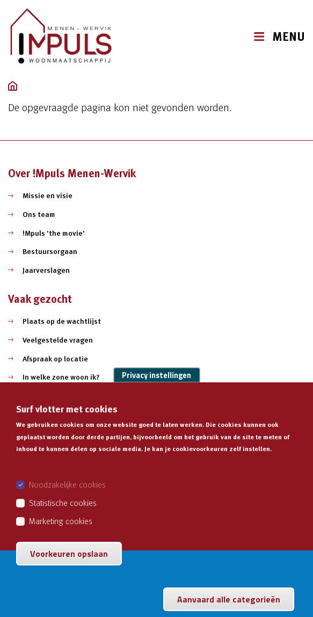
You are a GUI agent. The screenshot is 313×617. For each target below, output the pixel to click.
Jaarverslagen (46, 270)
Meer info (33, 473)
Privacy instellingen (156, 388)
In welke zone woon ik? (61, 377)
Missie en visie (47, 195)
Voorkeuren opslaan (69, 566)
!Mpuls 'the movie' (54, 233)
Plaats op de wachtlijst (62, 321)
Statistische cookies (63, 515)
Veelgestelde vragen (58, 340)
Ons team (39, 214)
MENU (288, 36)
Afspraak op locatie (55, 358)
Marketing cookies (60, 533)
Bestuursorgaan (50, 251)
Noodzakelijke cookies (67, 496)
